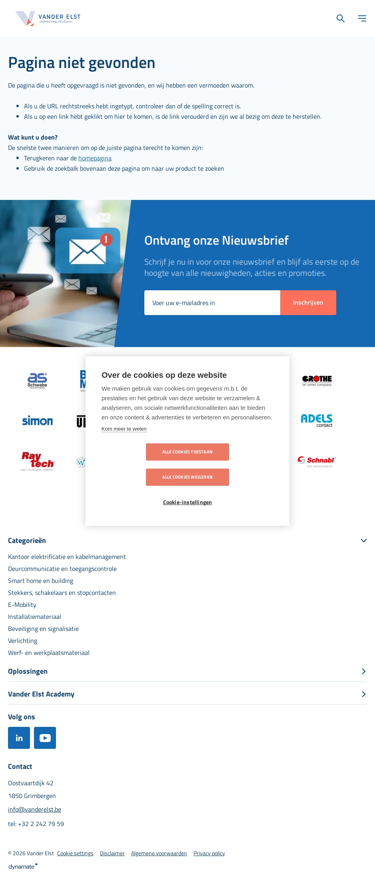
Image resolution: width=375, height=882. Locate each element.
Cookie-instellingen (187, 490)
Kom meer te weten (124, 442)
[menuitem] (67, 557)
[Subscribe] (308, 302)
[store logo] (48, 18)
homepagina (95, 158)
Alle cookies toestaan (141, 464)
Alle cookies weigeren (233, 464)
